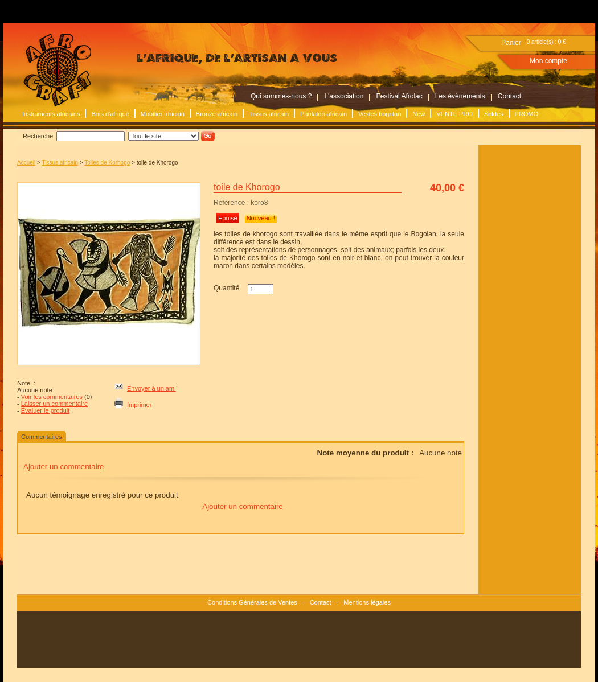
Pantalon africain (323, 113)
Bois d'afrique (110, 113)
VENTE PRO (454, 113)
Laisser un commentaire (54, 403)
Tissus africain (269, 113)
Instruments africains (51, 113)
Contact (509, 96)
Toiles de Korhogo (107, 162)
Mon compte (548, 61)
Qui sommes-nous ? (281, 96)
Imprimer (139, 404)
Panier (511, 43)
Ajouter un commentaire (63, 466)
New (418, 113)
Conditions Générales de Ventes (252, 602)
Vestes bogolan (379, 113)
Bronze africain (216, 113)
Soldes (493, 113)
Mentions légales (367, 602)
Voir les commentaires (52, 396)
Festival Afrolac (399, 96)
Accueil (26, 162)
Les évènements (460, 96)
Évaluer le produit (45, 410)
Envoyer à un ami (151, 388)
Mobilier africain (163, 113)
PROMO (527, 113)
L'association (343, 96)
